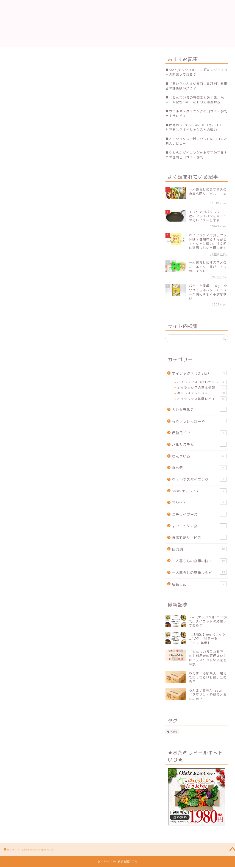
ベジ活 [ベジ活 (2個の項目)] (173, 731)
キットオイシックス (202, 393)
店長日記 (199, 584)
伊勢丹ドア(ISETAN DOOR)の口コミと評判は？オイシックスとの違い (195, 127)
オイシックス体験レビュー (202, 398)
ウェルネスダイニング (199, 479)
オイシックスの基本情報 (202, 387)
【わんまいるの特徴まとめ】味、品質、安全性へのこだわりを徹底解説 (194, 99)
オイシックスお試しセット (202, 382)
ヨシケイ (199, 502)
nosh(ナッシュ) (199, 490)
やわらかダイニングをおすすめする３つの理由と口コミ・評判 (196, 154)
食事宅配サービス (199, 537)
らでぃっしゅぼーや (199, 421)
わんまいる (199, 456)
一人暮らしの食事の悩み (199, 560)
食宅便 (199, 467)
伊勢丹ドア (199, 432)
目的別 (199, 549)
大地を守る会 (199, 409)
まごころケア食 (199, 525)
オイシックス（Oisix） (199, 373)
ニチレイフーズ (199, 514)
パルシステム (199, 444)
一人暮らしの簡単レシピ (199, 572)
